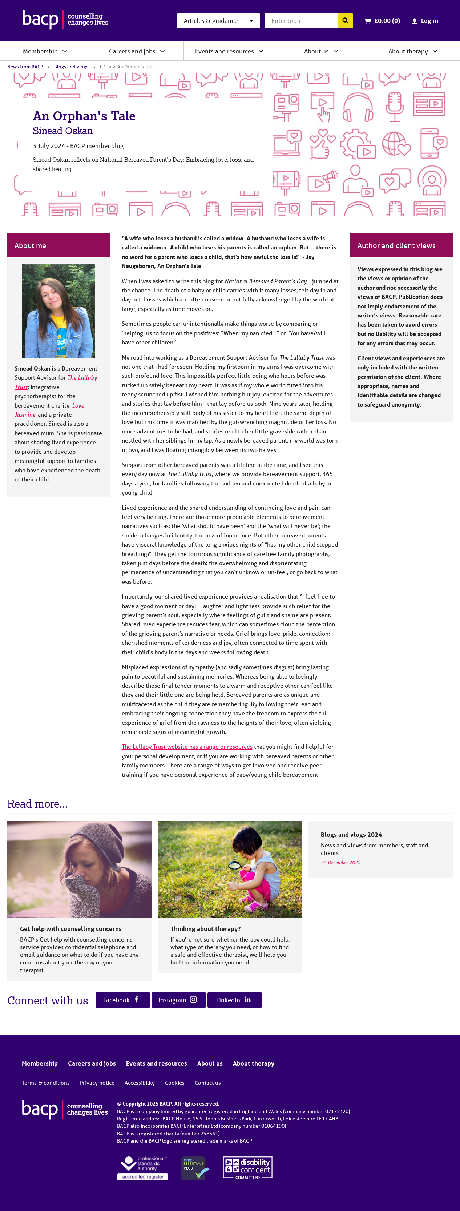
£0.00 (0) (387, 20)
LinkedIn (233, 1000)
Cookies (175, 1082)
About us (316, 51)
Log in (429, 20)
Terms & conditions (46, 1082)
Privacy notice (97, 1082)
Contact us (208, 1082)
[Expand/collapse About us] (336, 51)
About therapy (408, 51)
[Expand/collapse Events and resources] (261, 51)
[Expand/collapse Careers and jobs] (162, 51)
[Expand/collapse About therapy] (435, 51)
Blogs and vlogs (71, 67)
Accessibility (140, 1082)
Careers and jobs (132, 51)
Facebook (121, 1000)
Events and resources (224, 51)
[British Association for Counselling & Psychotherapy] (65, 20)
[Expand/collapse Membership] (65, 51)
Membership (40, 51)
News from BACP (25, 67)
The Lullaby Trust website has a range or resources (187, 746)
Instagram (177, 1000)
